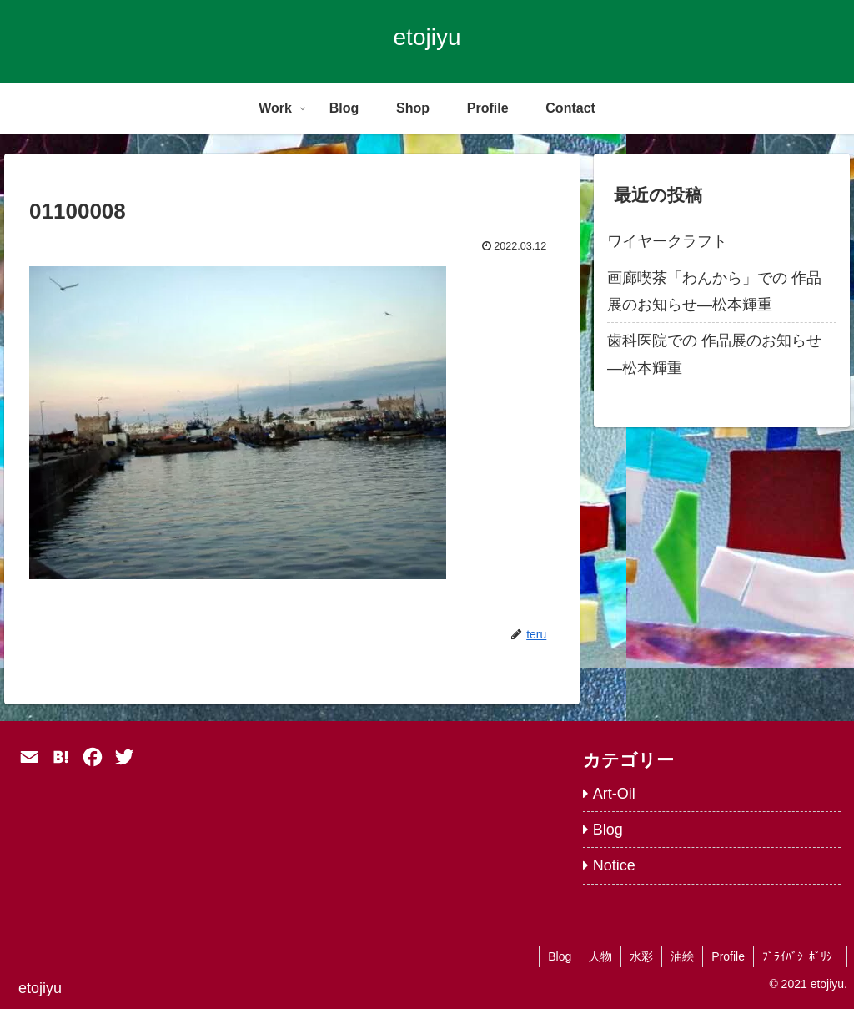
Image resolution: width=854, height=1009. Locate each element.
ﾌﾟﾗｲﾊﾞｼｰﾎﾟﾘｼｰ (800, 956)
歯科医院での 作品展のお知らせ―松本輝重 (714, 354)
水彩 (641, 956)
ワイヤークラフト (667, 241)
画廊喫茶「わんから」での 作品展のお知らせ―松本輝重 (714, 291)
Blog (559, 956)
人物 (600, 956)
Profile (728, 956)
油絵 (682, 956)
